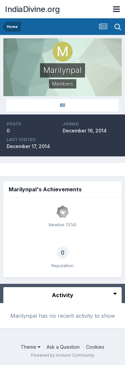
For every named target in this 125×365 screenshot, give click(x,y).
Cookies (95, 347)
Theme (30, 347)
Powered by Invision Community (62, 355)
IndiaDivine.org (32, 9)
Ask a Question (63, 347)
